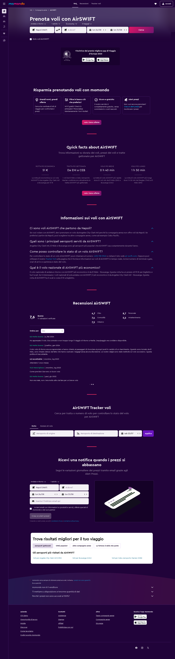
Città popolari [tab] (61, 546)
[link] (91, 122)
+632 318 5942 (100, 256)
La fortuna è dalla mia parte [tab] (107, 546)
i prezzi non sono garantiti (81, 580)
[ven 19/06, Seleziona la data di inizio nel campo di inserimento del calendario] (130, 433)
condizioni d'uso (56, 521)
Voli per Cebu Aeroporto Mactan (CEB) (127, 558)
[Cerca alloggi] (4, 16)
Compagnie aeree (41, 10)
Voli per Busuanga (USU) (82, 558)
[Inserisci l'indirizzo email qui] (62, 501)
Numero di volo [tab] (46, 426)
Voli (31, 10)
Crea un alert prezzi (131, 107)
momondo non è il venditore (93, 587)
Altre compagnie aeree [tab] (82, 546)
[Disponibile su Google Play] (88, 60)
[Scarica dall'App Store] (103, 60)
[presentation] (103, 60)
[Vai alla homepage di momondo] (17, 3)
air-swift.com (131, 256)
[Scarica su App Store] (140, 622)
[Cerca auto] (4, 21)
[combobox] (38, 24)
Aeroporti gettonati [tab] (43, 546)
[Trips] (4, 33)
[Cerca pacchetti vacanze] (4, 26)
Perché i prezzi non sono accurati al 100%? (93, 596)
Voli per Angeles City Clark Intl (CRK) (47, 558)
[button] (4, 3)
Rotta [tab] (34, 426)
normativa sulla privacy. (71, 521)
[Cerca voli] (4, 11)
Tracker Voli (51, 259)
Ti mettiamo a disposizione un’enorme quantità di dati (93, 591)
